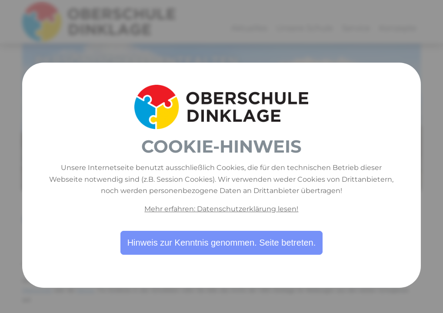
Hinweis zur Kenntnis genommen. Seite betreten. (221, 242)
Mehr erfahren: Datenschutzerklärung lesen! (221, 209)
